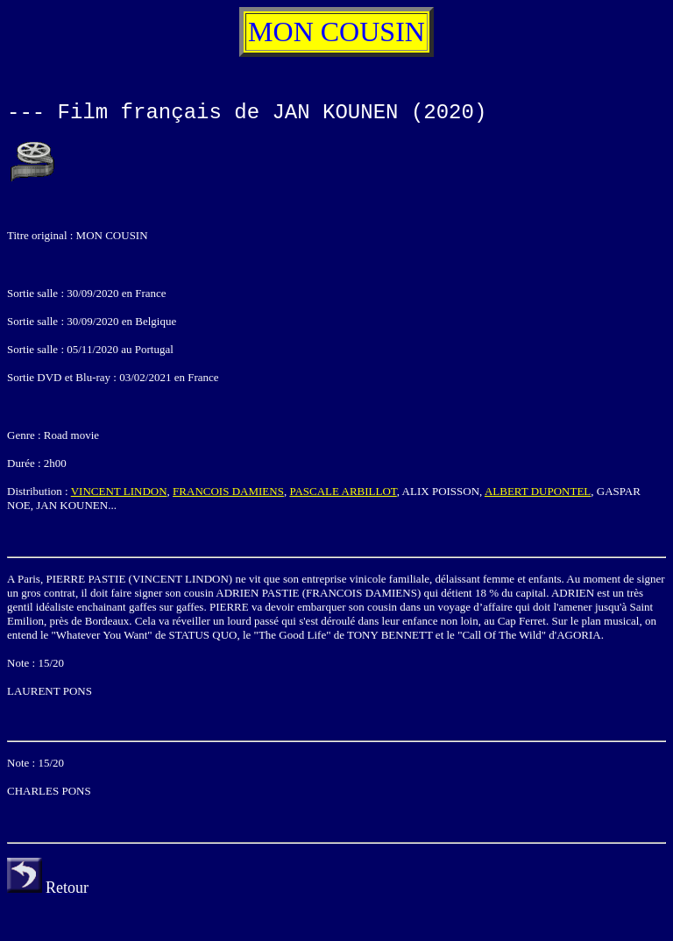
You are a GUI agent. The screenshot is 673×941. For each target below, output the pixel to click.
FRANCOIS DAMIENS (228, 491)
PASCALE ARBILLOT (342, 491)
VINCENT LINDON (119, 491)
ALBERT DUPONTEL (538, 491)
